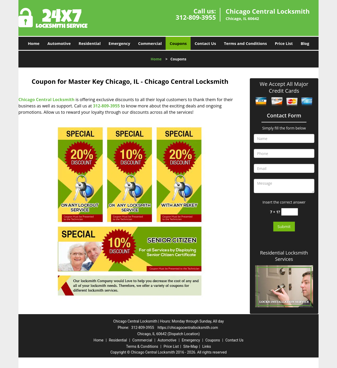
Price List (284, 43)
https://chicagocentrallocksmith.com (188, 327)
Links (206, 346)
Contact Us (205, 43)
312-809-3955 (196, 17)
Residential (90, 43)
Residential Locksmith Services (284, 256)
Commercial (150, 43)
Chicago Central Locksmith (46, 99)
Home (33, 43)
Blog (305, 43)
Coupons (178, 43)
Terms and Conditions (245, 43)
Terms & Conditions (142, 346)
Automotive (59, 43)
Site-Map (190, 346)
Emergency (119, 43)
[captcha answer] (289, 212)
